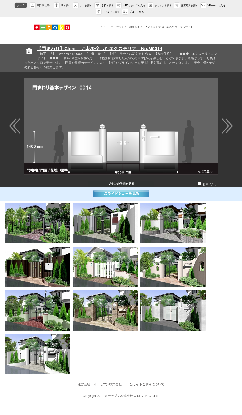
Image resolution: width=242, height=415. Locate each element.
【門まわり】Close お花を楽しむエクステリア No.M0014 (99, 48)
